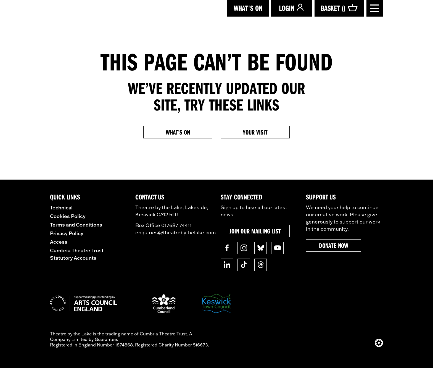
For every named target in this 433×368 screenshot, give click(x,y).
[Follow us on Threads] (260, 265)
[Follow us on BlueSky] (260, 248)
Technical (61, 207)
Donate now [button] (333, 245)
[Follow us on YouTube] (277, 248)
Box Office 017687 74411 (163, 225)
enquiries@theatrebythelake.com (175, 232)
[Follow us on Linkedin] (227, 265)
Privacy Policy (66, 233)
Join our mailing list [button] (255, 231)
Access (58, 241)
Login (291, 8)
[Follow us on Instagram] (243, 248)
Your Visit (255, 132)
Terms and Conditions (76, 224)
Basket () (339, 8)
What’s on (178, 132)
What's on (248, 8)
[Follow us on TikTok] (243, 265)
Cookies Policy (68, 216)
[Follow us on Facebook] (227, 248)
